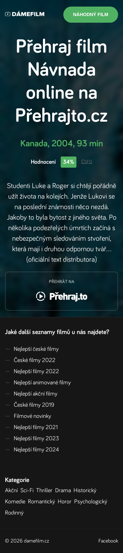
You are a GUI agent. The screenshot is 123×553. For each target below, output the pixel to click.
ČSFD (86, 161)
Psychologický (92, 502)
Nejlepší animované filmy (38, 382)
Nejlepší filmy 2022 (32, 371)
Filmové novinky (28, 416)
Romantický (43, 502)
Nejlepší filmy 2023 (32, 438)
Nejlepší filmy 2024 (32, 449)
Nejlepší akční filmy (31, 393)
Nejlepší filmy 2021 (31, 427)
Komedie (16, 502)
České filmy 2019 (29, 405)
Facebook (108, 540)
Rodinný (15, 513)
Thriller (45, 490)
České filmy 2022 (30, 360)
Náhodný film (90, 14)
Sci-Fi (28, 490)
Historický (86, 490)
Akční (12, 490)
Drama (64, 490)
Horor (66, 502)
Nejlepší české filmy (32, 349)
